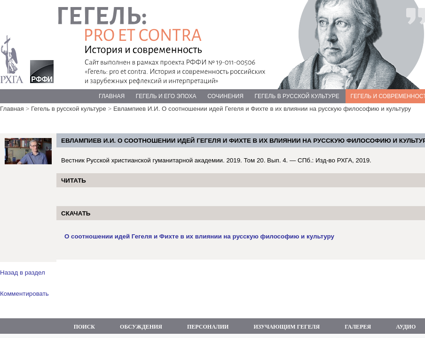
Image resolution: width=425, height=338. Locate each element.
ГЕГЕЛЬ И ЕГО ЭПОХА (166, 96)
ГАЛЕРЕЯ (358, 326)
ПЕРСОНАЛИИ (207, 326)
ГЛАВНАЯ (112, 96)
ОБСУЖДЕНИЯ (141, 326)
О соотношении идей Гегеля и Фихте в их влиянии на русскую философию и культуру (199, 236)
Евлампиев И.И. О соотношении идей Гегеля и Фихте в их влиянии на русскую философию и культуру (262, 108)
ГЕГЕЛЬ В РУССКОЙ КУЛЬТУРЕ (297, 96)
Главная (12, 108)
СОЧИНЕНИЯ (225, 96)
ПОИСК (84, 326)
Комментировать (24, 293)
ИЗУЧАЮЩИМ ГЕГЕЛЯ (286, 326)
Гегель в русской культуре (68, 108)
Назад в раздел (22, 272)
